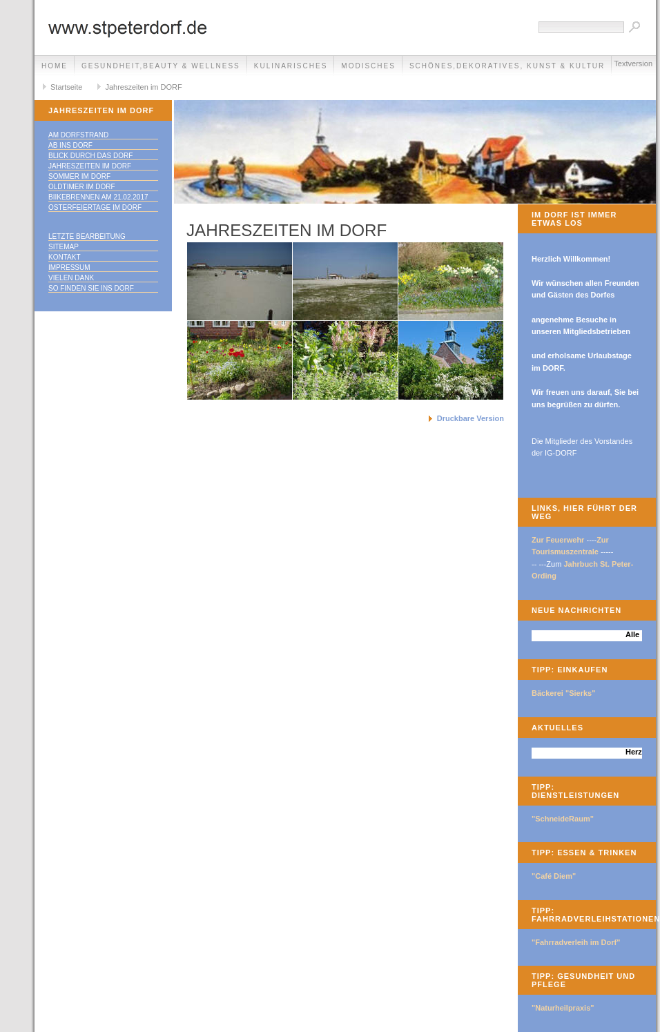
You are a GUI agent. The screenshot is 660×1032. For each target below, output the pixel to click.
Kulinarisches (291, 66)
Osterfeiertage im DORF (95, 207)
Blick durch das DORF (90, 155)
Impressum (69, 267)
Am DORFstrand (78, 135)
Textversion (633, 63)
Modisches (368, 66)
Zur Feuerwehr (558, 540)
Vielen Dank (71, 278)
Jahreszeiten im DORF (143, 87)
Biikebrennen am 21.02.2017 (98, 197)
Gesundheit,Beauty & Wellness (160, 66)
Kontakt (64, 257)
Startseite (66, 87)
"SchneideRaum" (563, 819)
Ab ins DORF (70, 145)
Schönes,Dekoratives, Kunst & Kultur (507, 66)
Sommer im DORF (79, 176)
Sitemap (63, 247)
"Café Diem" (554, 876)
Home (54, 66)
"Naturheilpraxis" (563, 1008)
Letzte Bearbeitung (87, 236)
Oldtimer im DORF (81, 187)
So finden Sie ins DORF (91, 288)
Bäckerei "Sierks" (563, 693)
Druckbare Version (470, 418)
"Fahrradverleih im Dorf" (576, 942)
